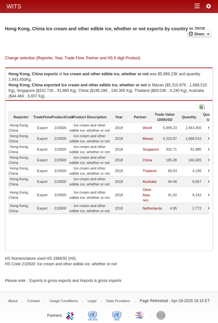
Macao (148, 138)
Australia (150, 182)
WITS (14, 6)
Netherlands (152, 208)
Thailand (149, 171)
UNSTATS (116, 314)
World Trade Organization (139, 314)
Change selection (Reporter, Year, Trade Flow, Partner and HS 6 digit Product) (72, 58)
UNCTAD (94, 314)
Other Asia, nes (147, 195)
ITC (71, 314)
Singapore (151, 149)
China (147, 160)
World (147, 128)
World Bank (162, 314)
